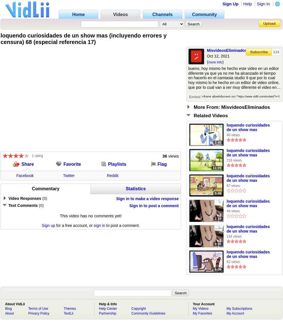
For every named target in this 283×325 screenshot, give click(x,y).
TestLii (68, 313)
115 (276, 52)
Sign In (263, 3)
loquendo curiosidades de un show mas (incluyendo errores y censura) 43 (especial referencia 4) (248, 229)
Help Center (108, 309)
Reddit (112, 175)
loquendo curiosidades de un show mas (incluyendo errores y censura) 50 (248, 178)
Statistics (136, 188)
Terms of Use (38, 309)
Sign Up (230, 3)
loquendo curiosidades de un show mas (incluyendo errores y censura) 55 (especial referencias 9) (248, 254)
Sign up (48, 225)
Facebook (25, 175)
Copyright (138, 309)
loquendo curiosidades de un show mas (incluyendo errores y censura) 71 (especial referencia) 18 (248, 204)
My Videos (201, 309)
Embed (194, 97)
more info (215, 62)
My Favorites (202, 313)
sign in (99, 225)
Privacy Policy (38, 313)
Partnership (107, 313)
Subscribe (259, 52)
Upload (269, 23)
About (9, 313)
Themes (70, 309)
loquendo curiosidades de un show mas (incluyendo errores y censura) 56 (248, 127)
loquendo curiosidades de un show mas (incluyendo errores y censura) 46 (248, 153)
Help (247, 3)
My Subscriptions (239, 309)
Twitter (69, 175)
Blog (8, 309)
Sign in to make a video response (147, 198)
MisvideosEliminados (227, 50)
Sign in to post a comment (154, 206)
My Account (235, 313)
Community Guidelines (148, 313)
